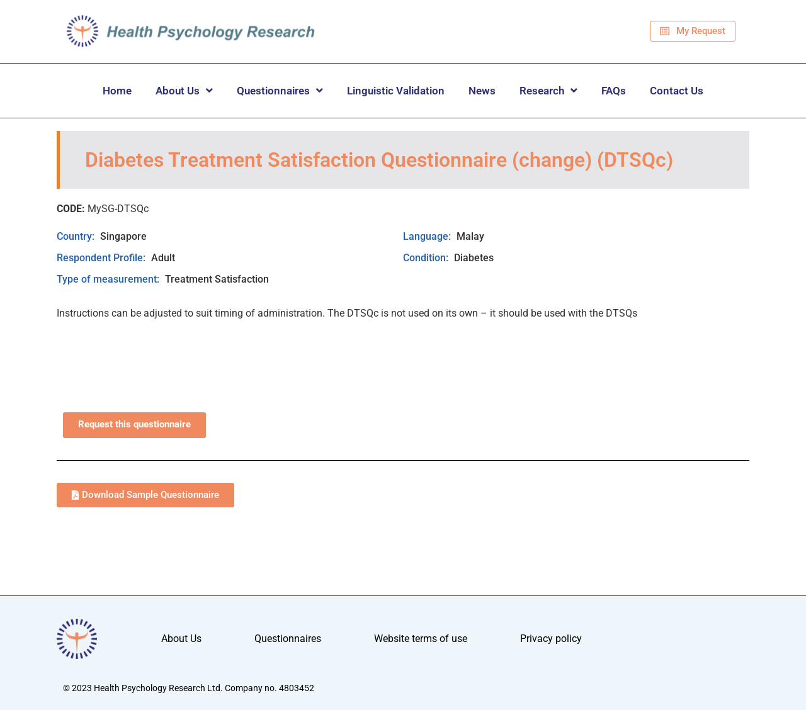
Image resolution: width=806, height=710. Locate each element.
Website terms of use (420, 639)
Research (548, 90)
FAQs (613, 90)
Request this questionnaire (134, 424)
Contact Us (676, 90)
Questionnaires (280, 90)
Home (117, 90)
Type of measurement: (109, 279)
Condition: (427, 258)
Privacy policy (551, 639)
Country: (77, 236)
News (482, 90)
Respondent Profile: (102, 258)
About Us (184, 90)
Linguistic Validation (396, 90)
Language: (428, 236)
